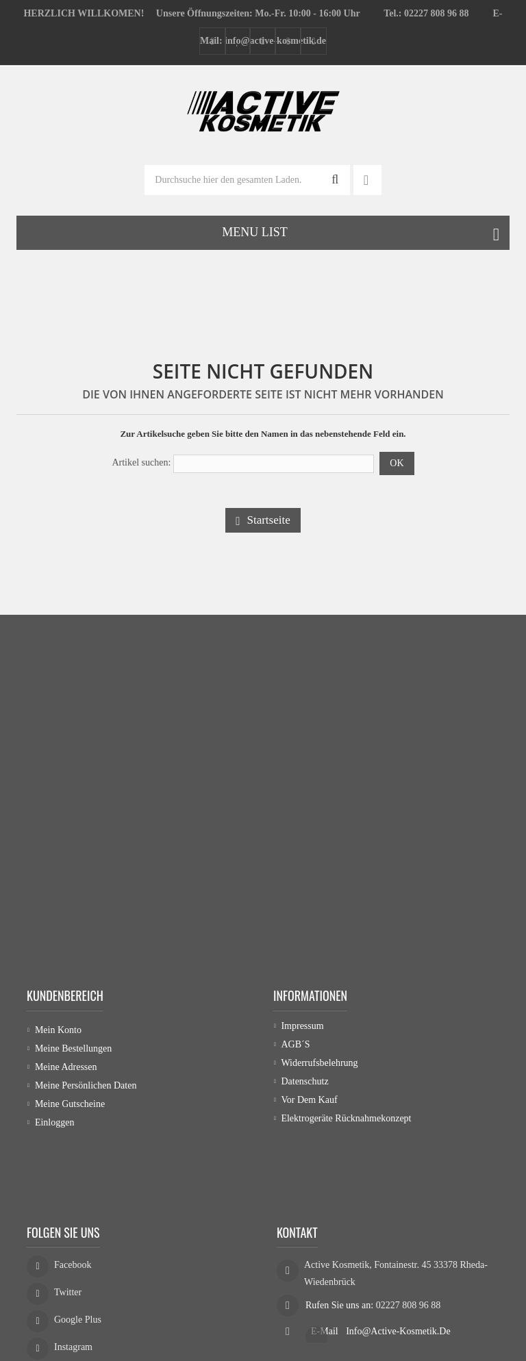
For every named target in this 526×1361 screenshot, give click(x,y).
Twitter (68, 1234)
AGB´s (295, 1048)
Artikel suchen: (141, 462)
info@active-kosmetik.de (398, 1269)
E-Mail (325, 1269)
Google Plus (77, 1261)
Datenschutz (304, 1085)
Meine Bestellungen (73, 1048)
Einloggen (55, 1122)
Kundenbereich (65, 995)
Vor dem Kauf (309, 1104)
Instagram (73, 1289)
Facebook (72, 1206)
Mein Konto (58, 1030)
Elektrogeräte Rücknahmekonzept (346, 1122)
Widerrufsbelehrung (319, 1067)
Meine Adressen (66, 1067)
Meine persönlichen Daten (86, 1085)
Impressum (302, 1030)
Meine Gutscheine (70, 1104)
